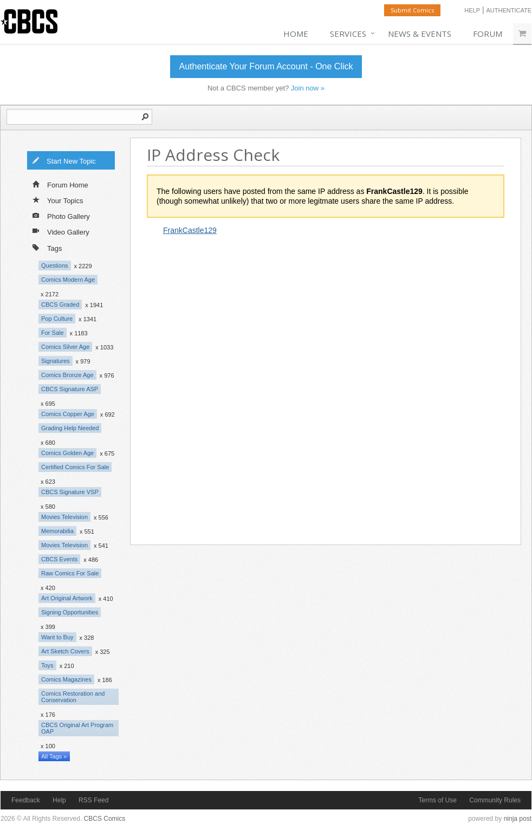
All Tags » (54, 756)
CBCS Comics (105, 818)
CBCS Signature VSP (70, 492)
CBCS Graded (60, 304)
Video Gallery (61, 231)
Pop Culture (57, 318)
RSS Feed (93, 800)
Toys (47, 665)
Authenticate (508, 10)
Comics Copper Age (67, 414)
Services (348, 33)
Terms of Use (437, 800)
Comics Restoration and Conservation (73, 696)
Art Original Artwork (67, 598)
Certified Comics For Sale (75, 467)
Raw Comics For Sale (70, 573)
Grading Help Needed (70, 428)
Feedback (25, 800)
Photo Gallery (61, 216)
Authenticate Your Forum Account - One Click (266, 66)
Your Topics (58, 200)
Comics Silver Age (65, 346)
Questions (54, 265)
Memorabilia (57, 531)
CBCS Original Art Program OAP (77, 728)
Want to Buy (57, 637)
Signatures (55, 361)
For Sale (52, 332)
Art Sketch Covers (65, 651)
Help (472, 10)
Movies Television (64, 517)
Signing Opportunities (69, 612)
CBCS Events (59, 559)
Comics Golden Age (67, 453)
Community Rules (495, 800)
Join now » (308, 88)
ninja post (517, 818)
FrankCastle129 (190, 230)
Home (295, 33)
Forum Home (60, 184)
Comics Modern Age (68, 279)
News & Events (419, 33)
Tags (47, 247)
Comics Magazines (66, 679)
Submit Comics (412, 10)
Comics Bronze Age (67, 375)
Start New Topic (64, 160)
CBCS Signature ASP (69, 389)
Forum (487, 33)
